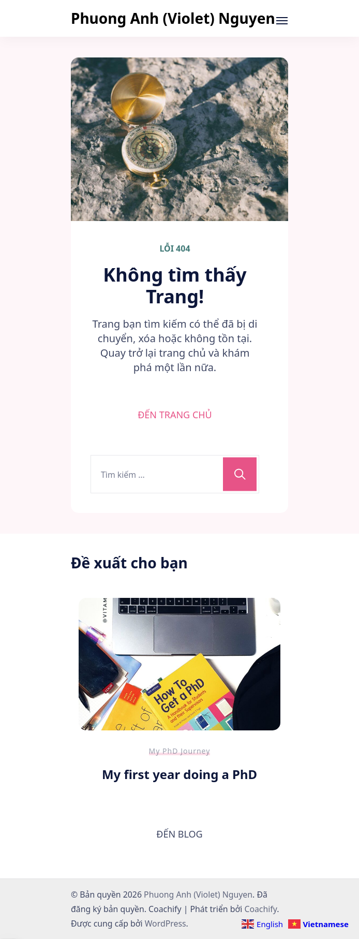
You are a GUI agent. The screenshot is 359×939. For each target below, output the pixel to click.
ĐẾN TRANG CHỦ (175, 414)
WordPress (165, 923)
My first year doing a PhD (179, 774)
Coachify (260, 909)
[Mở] (282, 20)
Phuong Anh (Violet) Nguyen (173, 18)
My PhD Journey (180, 751)
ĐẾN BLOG (179, 834)
